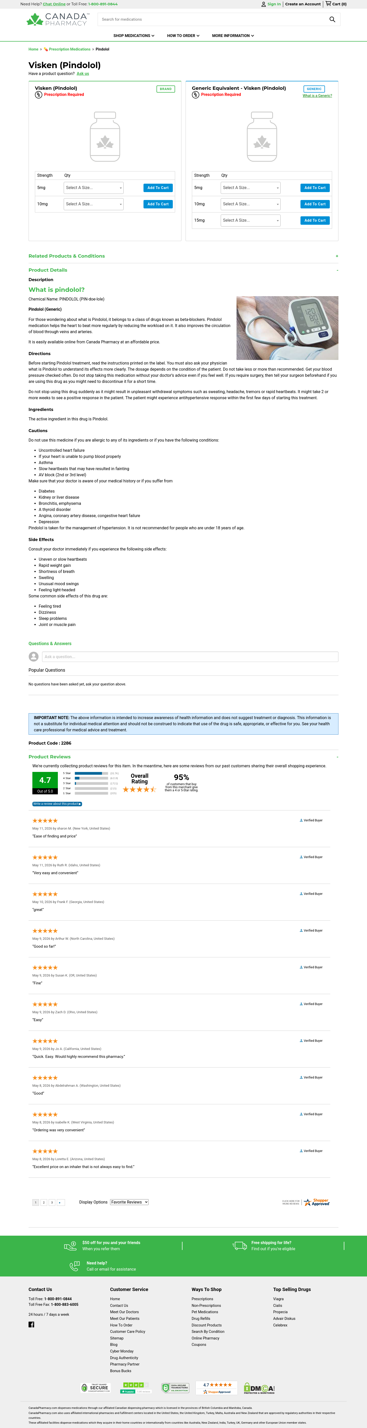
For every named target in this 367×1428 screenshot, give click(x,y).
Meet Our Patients (124, 1298)
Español (177, 1421)
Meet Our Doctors (124, 1291)
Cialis (277, 1285)
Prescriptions (202, 1278)
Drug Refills (201, 1298)
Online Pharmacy (205, 1318)
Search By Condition (208, 1311)
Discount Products (207, 1305)
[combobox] (94, 188)
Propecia (280, 1291)
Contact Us (119, 1285)
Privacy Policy (261, 1421)
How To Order (121, 1305)
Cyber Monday (122, 1331)
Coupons (199, 1324)
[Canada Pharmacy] (58, 19)
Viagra (278, 1278)
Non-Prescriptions (206, 1285)
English (199, 1421)
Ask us (83, 73)
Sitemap (117, 1318)
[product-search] (332, 19)
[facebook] (31, 1303)
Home (34, 49)
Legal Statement (227, 1421)
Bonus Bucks (120, 1350)
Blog (113, 1324)
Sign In (270, 4)
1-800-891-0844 (58, 1278)
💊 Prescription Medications (67, 49)
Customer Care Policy (127, 1311)
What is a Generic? (317, 96)
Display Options (93, 1202)
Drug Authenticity (124, 1337)
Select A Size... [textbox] (79, 187)
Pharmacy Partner (124, 1344)
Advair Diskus (284, 1298)
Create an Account (303, 4)
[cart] (336, 4)
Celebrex (280, 1305)
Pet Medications (205, 1291)
